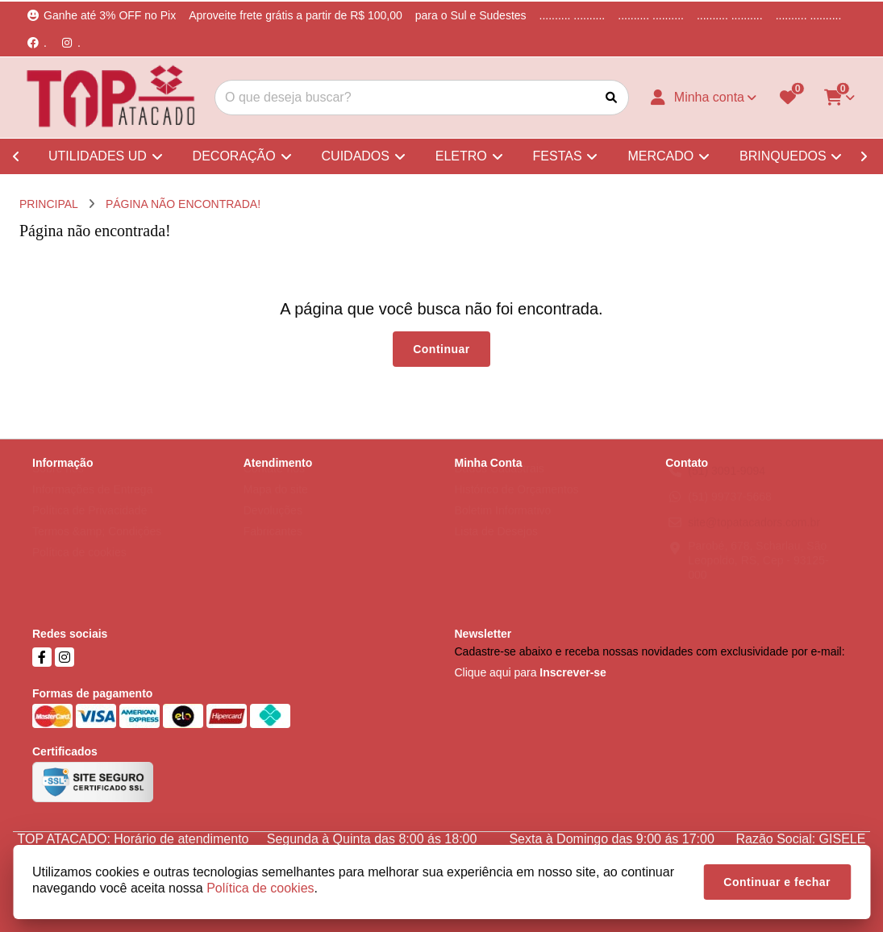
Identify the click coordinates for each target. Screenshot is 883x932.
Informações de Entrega (92, 504)
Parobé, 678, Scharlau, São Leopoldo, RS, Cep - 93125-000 (758, 576)
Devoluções (273, 525)
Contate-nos (274, 483)
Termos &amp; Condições (96, 546)
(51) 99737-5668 (730, 512)
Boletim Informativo (503, 525)
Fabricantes (273, 546)
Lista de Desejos (497, 546)
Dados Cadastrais (499, 483)
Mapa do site (276, 504)
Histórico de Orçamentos (517, 504)
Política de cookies (79, 567)
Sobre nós (58, 483)
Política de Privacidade (89, 525)
